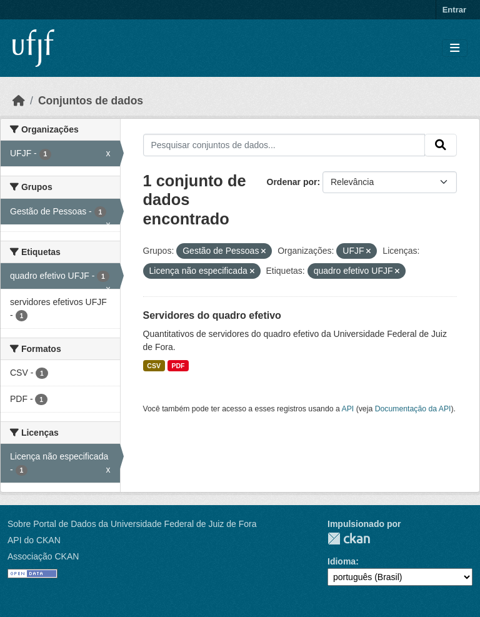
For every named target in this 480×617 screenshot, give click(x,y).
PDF (177, 365)
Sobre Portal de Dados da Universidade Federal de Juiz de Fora (132, 524)
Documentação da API (413, 408)
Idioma (342, 561)
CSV (154, 365)
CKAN (349, 538)
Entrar (454, 9)
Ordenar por (292, 182)
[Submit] (440, 145)
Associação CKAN (43, 556)
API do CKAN (34, 540)
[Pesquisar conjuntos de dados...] (284, 145)
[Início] (18, 100)
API (348, 408)
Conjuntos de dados (90, 100)
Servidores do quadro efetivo (212, 315)
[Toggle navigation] (455, 48)
